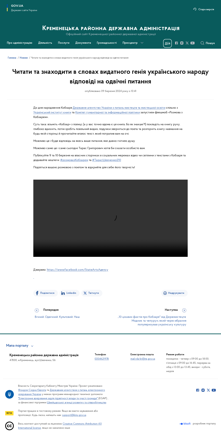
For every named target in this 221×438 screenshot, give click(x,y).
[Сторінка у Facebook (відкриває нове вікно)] (176, 43)
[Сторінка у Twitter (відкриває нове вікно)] (187, 43)
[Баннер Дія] (167, 43)
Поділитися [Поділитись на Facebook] (47, 293)
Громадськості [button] (107, 43)
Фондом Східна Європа (32, 390)
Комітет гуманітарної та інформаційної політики (107, 112)
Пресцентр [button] (130, 43)
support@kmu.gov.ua (74, 415)
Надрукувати (176, 293)
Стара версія (206, 9)
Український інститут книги (52, 112)
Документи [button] (83, 43)
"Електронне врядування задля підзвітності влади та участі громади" (58, 398)
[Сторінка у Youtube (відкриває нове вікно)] (192, 43)
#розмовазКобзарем (74, 160)
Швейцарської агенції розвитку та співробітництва (76, 402)
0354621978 (102, 359)
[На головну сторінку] (110, 24)
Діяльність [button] (45, 43)
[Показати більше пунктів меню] (142, 42)
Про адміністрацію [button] (19, 43)
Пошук (210, 43)
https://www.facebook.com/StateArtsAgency (77, 270)
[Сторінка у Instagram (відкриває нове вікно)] (182, 43)
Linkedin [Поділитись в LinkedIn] (71, 293)
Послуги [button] (63, 43)
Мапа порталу (17, 346)
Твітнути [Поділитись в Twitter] (93, 293)
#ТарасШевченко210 (106, 160)
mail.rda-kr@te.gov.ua (143, 359)
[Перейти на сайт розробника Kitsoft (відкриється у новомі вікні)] (185, 423)
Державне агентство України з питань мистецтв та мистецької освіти (119, 108)
